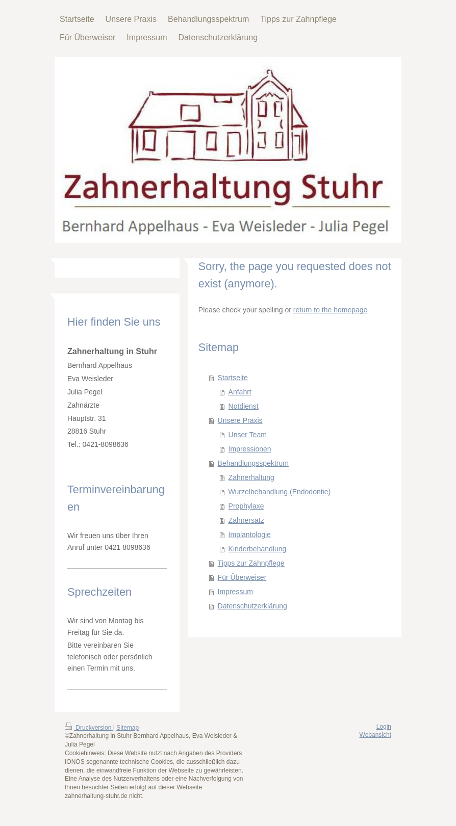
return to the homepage (330, 310)
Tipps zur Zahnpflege (251, 563)
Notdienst (244, 406)
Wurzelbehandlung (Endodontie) (280, 492)
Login (383, 726)
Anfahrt (240, 392)
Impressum (235, 592)
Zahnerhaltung (251, 477)
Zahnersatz (246, 520)
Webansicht (375, 734)
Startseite (233, 378)
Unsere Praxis (240, 420)
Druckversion (89, 727)
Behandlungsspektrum (253, 463)
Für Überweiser (242, 577)
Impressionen (250, 449)
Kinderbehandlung (258, 549)
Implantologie (250, 534)
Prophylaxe (246, 506)
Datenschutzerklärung (252, 606)
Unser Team (248, 435)
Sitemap (127, 727)
